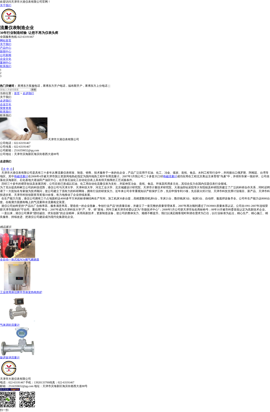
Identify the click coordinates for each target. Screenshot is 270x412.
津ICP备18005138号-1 (101, 386)
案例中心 (5, 62)
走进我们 (28, 93)
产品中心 (5, 47)
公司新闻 (5, 55)
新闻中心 (5, 51)
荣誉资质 (5, 108)
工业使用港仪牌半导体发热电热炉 (21, 292)
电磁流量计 (21, 176)
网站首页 (5, 40)
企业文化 (5, 58)
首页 (17, 93)
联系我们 (5, 66)
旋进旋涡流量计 (10, 357)
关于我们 (5, 5)
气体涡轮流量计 (10, 324)
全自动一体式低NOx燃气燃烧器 (19, 259)
